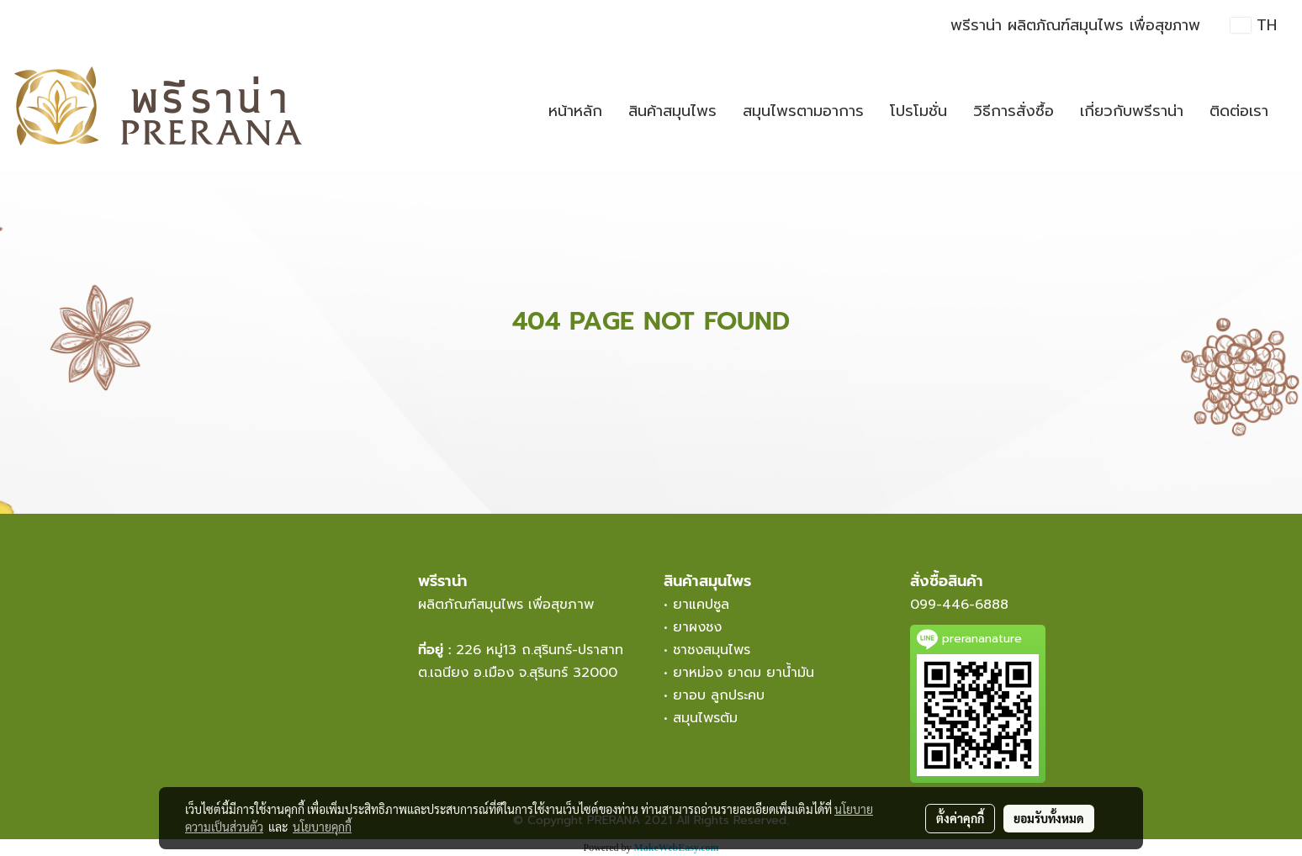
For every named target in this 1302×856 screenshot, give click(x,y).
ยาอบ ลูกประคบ (719, 695)
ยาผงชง (702, 627)
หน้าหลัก (575, 111)
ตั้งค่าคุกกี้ (960, 818)
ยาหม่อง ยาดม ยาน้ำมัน (743, 673)
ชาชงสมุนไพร (711, 650)
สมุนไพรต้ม (705, 718)
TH (1254, 25)
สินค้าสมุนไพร (672, 111)
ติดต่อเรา (1238, 111)
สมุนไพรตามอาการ (803, 111)
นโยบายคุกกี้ (322, 826)
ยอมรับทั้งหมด (1049, 818)
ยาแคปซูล (701, 604)
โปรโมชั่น (918, 111)
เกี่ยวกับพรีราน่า (1131, 111)
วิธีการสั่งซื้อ (1013, 111)
